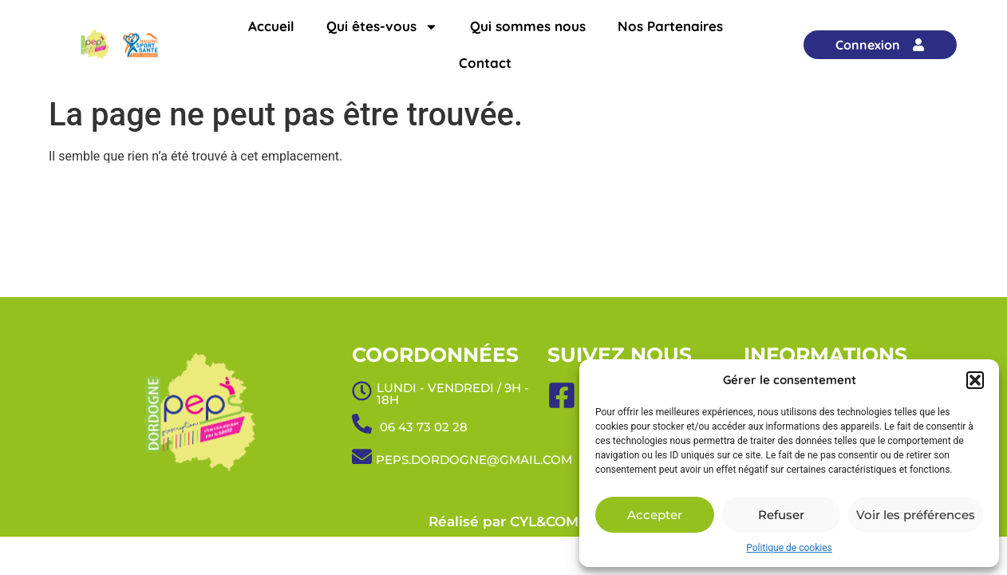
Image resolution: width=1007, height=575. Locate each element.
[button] (975, 380)
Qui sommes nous (528, 26)
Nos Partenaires (670, 26)
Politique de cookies (788, 547)
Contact (485, 62)
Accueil (271, 26)
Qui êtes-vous (382, 27)
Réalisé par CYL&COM (503, 521)
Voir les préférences (915, 514)
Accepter (654, 514)
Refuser (781, 514)
